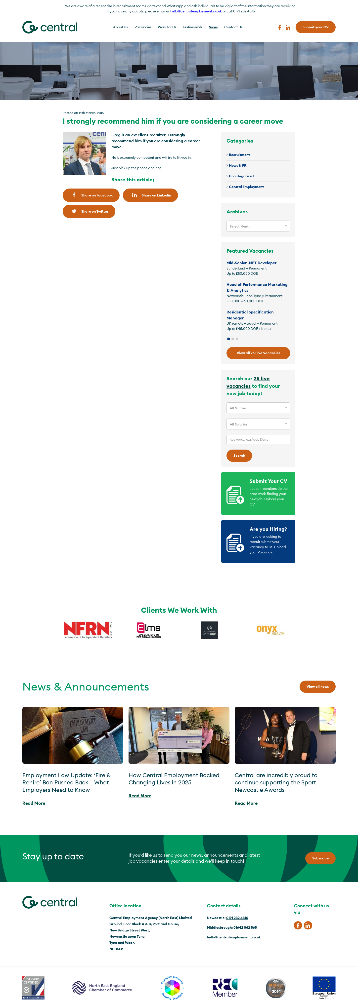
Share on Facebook (91, 195)
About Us (120, 27)
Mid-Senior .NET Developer (251, 262)
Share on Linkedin (150, 195)
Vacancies (142, 27)
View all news (318, 686)
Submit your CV (316, 27)
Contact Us (233, 27)
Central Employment (246, 187)
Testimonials (192, 27)
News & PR (237, 165)
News (213, 27)
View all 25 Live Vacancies (258, 353)
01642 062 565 (245, 927)
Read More (33, 803)
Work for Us (167, 27)
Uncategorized (241, 176)
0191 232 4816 (237, 918)
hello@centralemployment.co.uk (196, 11)
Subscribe (320, 858)
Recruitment (239, 155)
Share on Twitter (89, 211)
